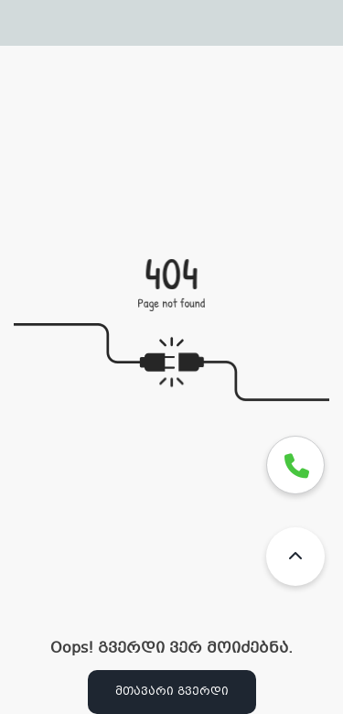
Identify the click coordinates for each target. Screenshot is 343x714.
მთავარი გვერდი (172, 692)
